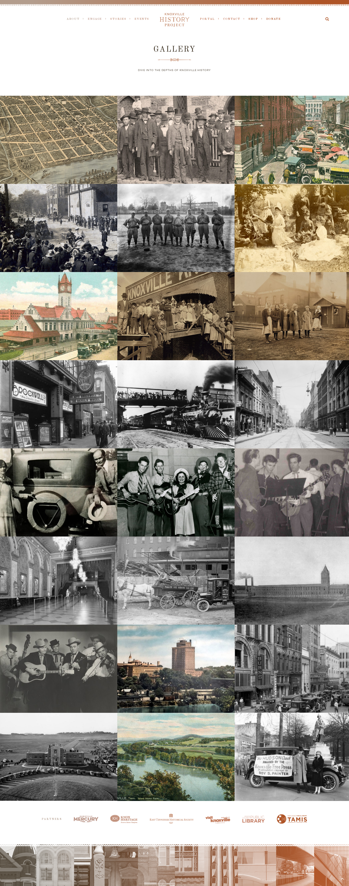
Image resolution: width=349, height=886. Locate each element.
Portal (207, 19)
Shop (253, 19)
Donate (273, 19)
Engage (95, 19)
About (73, 19)
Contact (231, 19)
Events (141, 19)
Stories (118, 19)
